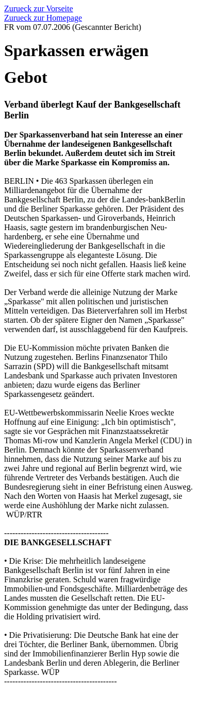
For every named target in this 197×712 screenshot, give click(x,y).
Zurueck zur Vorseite (38, 8)
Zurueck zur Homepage (43, 17)
